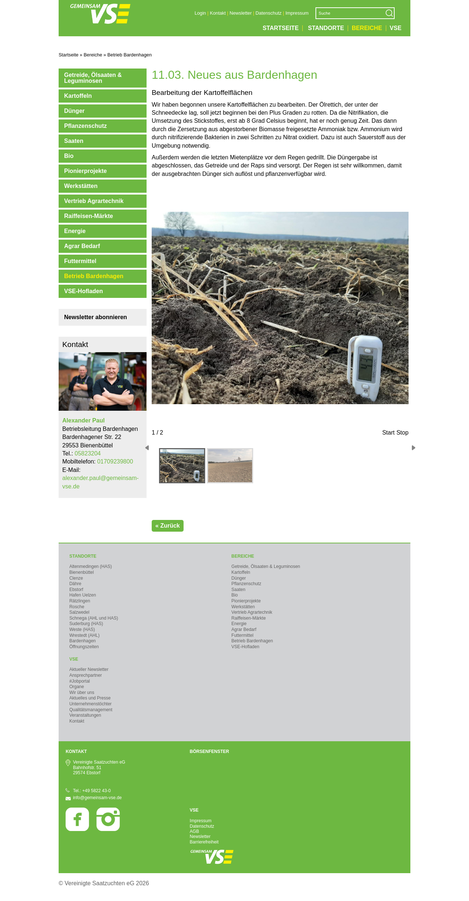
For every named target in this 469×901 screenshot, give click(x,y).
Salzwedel (79, 612)
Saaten (73, 141)
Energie (75, 231)
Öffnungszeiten (84, 646)
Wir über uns (81, 692)
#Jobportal (79, 681)
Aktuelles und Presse (90, 698)
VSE (396, 28)
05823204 (88, 453)
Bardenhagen (82, 640)
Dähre (75, 583)
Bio (69, 156)
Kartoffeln (78, 96)
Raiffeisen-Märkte (88, 216)
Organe (76, 686)
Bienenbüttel (81, 572)
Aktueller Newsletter (88, 669)
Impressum (297, 13)
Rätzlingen (79, 600)
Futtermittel (80, 261)
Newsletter (240, 13)
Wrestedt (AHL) (84, 635)
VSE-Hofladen (83, 291)
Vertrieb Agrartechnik (93, 201)
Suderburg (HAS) (86, 623)
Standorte (326, 28)
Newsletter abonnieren (95, 317)
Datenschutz (268, 13)
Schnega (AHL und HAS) (93, 618)
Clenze (76, 578)
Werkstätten (80, 186)
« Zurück (167, 525)
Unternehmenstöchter (90, 703)
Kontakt (218, 13)
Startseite (281, 28)
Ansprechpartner (85, 675)
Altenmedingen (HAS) (90, 566)
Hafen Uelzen (82, 595)
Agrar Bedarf (82, 246)
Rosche (76, 606)
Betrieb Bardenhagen (93, 276)
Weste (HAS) (82, 629)
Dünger (74, 111)
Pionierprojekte (85, 171)
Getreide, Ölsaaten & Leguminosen (93, 78)
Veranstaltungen (85, 715)
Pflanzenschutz (85, 126)
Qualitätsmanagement (90, 709)
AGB (194, 831)
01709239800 (115, 461)
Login (200, 13)
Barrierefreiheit (204, 842)
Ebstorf (76, 589)
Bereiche (367, 28)
